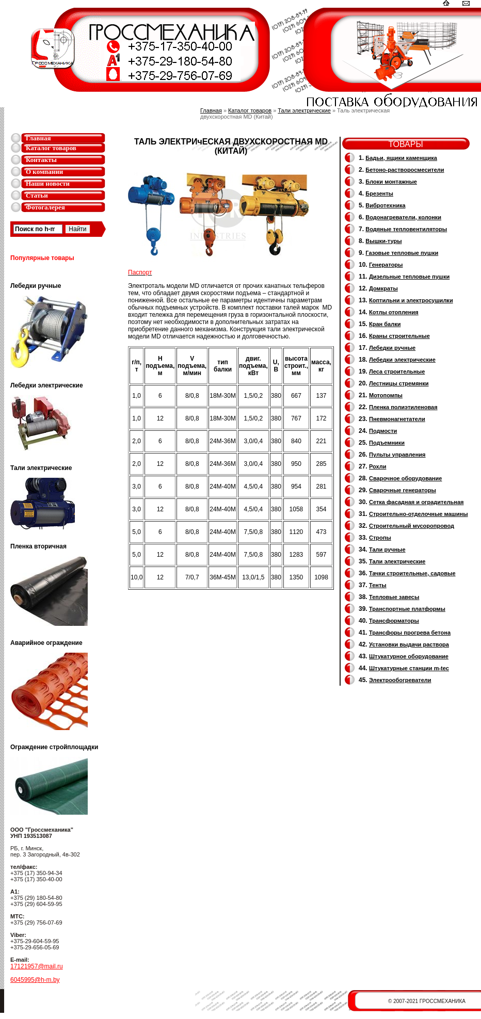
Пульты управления (397, 454)
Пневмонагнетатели (397, 419)
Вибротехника (385, 205)
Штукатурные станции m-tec (409, 668)
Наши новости (48, 183)
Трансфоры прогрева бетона (410, 632)
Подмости (383, 431)
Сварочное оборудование (405, 478)
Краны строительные (399, 336)
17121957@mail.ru (36, 966)
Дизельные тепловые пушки (409, 276)
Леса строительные (397, 371)
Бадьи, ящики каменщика (401, 158)
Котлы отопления (394, 312)
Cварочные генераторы (402, 490)
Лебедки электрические (402, 360)
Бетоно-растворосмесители (404, 170)
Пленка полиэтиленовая (403, 407)
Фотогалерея (45, 207)
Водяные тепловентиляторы (406, 229)
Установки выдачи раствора (409, 644)
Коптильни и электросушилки (411, 300)
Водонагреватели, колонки (403, 217)
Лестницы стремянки (398, 383)
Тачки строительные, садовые (412, 573)
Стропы (380, 538)
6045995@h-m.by (35, 979)
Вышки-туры (383, 241)
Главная (38, 138)
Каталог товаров (51, 148)
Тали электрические (304, 110)
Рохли (377, 466)
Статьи (37, 195)
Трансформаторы (394, 621)
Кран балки (384, 324)
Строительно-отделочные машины (418, 514)
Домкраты (383, 288)
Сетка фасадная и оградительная (416, 502)
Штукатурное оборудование (408, 656)
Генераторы (386, 265)
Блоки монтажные (391, 182)
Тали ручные (387, 549)
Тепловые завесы (394, 597)
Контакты (41, 160)
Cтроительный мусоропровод (411, 526)
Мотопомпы (386, 395)
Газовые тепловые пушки (401, 253)
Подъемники (387, 443)
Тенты (378, 585)
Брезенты (379, 193)
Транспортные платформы (407, 609)
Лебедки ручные (392, 348)
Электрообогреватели (400, 680)
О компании (44, 171)
